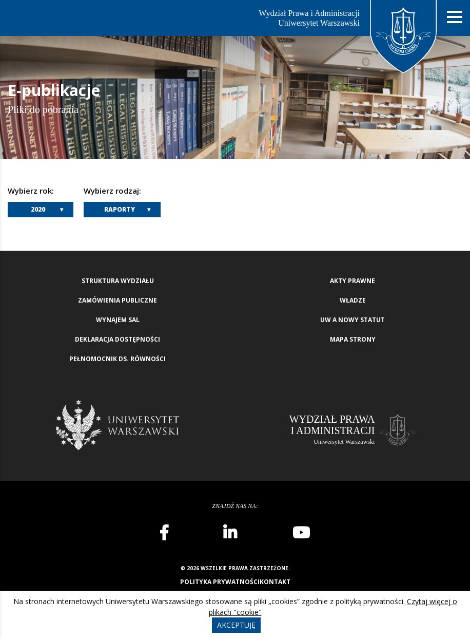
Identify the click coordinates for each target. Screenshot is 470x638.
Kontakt (275, 581)
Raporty (119, 209)
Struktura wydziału (118, 280)
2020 (38, 209)
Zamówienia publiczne (117, 300)
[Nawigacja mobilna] (454, 17)
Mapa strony (353, 339)
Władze (353, 300)
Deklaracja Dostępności (117, 339)
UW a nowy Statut (352, 319)
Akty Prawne (352, 280)
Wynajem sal (118, 319)
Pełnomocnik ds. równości (117, 358)
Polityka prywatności (220, 581)
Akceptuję (236, 625)
